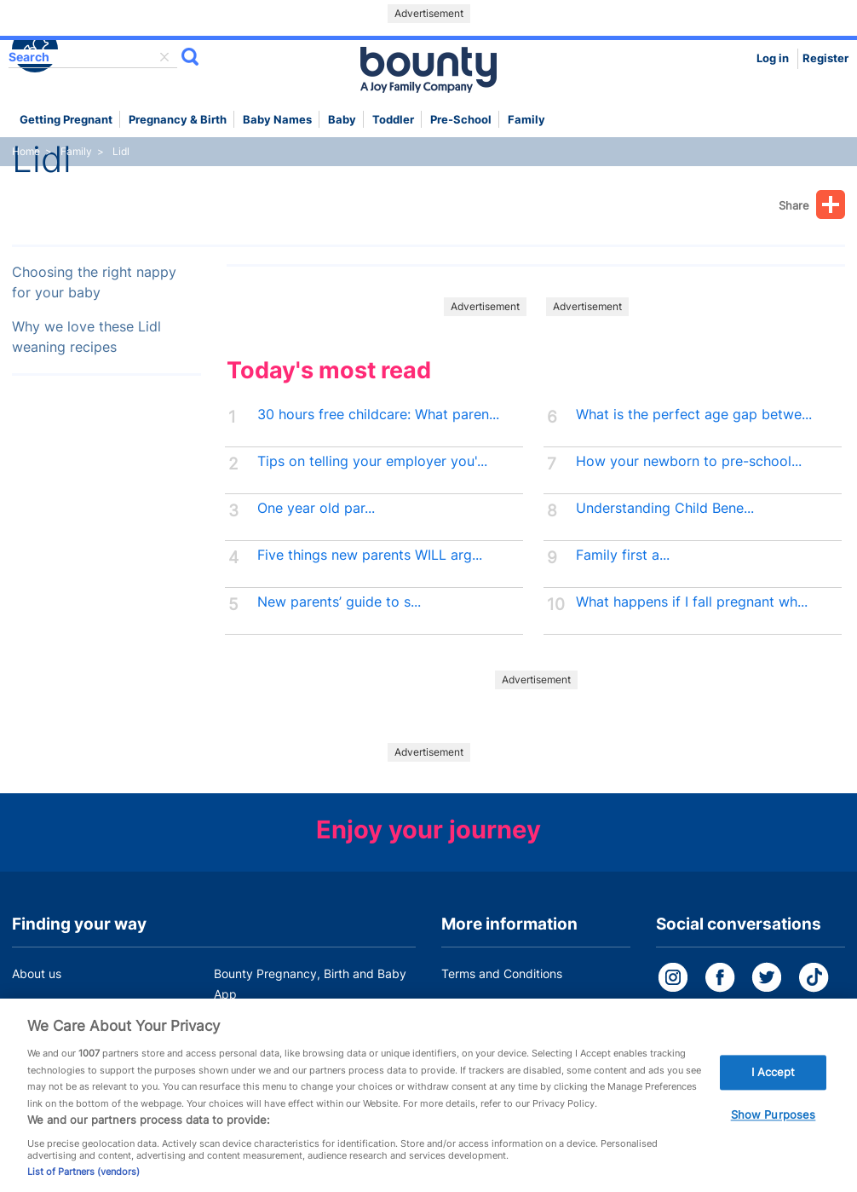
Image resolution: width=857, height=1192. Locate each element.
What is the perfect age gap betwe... (694, 414)
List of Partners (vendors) (83, 1181)
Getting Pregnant (66, 119)
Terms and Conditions (501, 973)
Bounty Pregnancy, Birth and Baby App (310, 983)
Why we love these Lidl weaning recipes (86, 337)
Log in (772, 58)
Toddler (393, 119)
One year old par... (316, 508)
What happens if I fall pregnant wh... (692, 602)
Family (526, 119)
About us (36, 973)
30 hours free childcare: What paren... (378, 414)
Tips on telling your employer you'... (372, 461)
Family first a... (623, 555)
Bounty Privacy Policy (501, 1006)
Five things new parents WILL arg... (369, 555)
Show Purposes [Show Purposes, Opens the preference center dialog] (773, 1124)
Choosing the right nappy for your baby (94, 282)
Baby (342, 119)
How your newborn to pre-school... (689, 461)
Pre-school (461, 119)
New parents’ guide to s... (339, 602)
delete (164, 57)
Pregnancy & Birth (178, 119)
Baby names (277, 119)
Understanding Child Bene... (665, 508)
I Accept (773, 1081)
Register (825, 58)
